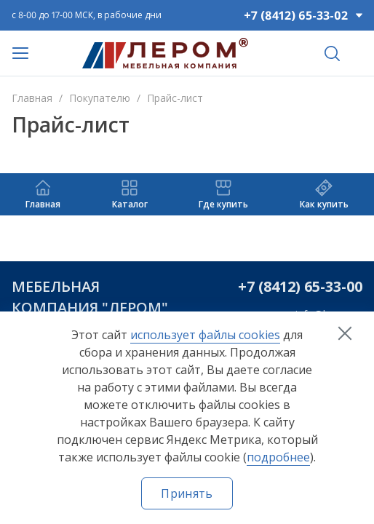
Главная (32, 98)
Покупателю (99, 98)
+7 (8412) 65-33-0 (296, 286)
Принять (186, 493)
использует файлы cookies (205, 335)
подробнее (278, 457)
